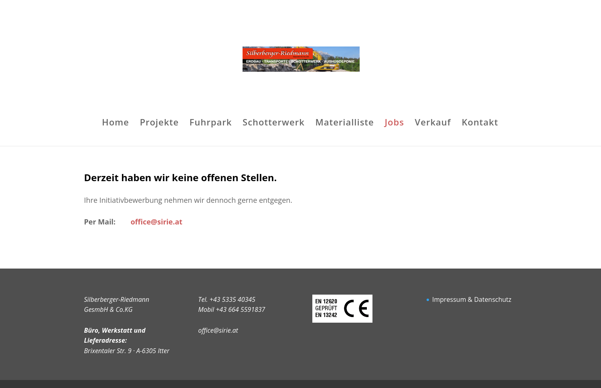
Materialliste (344, 123)
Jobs (394, 123)
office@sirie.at (218, 330)
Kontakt (479, 123)
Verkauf (433, 123)
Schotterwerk (274, 123)
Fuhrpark (211, 123)
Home (115, 123)
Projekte (159, 123)
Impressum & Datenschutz (472, 299)
